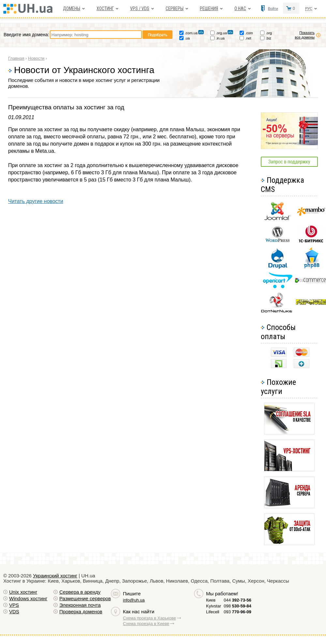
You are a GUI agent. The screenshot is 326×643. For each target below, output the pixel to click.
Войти (273, 8)
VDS (14, 611)
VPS (14, 605)
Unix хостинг (23, 592)
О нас (240, 8)
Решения (209, 8)
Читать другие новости (35, 201)
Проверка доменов (80, 611)
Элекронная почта (80, 605)
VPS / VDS (139, 8)
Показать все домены (305, 35)
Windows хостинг (28, 598)
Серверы (175, 8)
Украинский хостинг (55, 575)
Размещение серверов (85, 598)
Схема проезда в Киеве (146, 623)
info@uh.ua (134, 600)
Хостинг (105, 8)
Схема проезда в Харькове (149, 618)
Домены (71, 8)
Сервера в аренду (79, 592)
